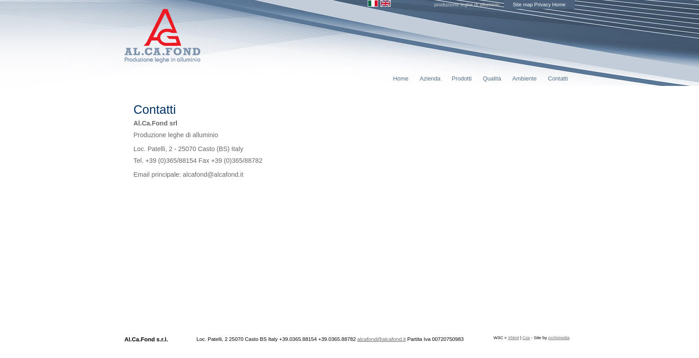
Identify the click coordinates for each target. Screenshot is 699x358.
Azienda (429, 78)
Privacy (542, 4)
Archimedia (558, 337)
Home (559, 4)
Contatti (558, 78)
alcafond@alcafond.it (381, 339)
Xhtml (513, 337)
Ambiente (524, 78)
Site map (523, 4)
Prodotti (462, 78)
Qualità (492, 78)
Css (526, 337)
